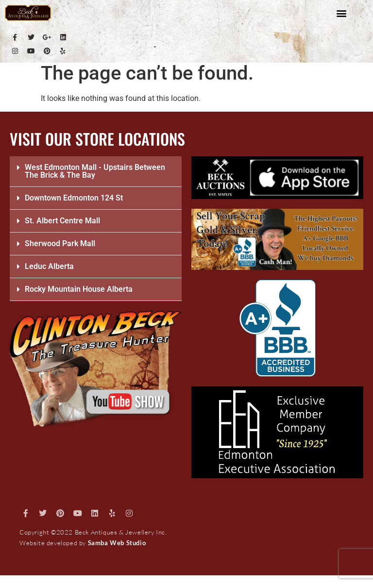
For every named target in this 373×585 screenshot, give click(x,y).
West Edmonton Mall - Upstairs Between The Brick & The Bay (95, 171)
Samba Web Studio (117, 543)
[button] (342, 13)
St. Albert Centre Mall (62, 220)
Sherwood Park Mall (60, 243)
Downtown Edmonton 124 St (74, 197)
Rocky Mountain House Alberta (79, 289)
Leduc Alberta (49, 266)
